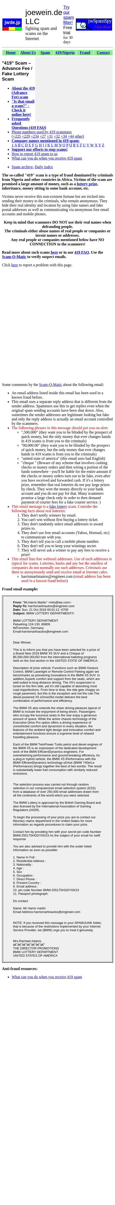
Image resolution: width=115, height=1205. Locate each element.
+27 (43, 136)
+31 (50, 136)
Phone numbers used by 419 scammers (42, 132)
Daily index (44, 167)
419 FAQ (81, 252)
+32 (57, 136)
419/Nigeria (65, 52)
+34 (64, 136)
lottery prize (87, 184)
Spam (45, 52)
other (79, 136)
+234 (35, 136)
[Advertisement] (74, 89)
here (54, 252)
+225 (17, 136)
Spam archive (22, 167)
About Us (28, 52)
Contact (103, 52)
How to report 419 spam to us (35, 154)
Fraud (85, 52)
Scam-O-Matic (14, 257)
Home (11, 52)
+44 (71, 136)
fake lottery (58, 506)
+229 (26, 136)
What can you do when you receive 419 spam (47, 158)
